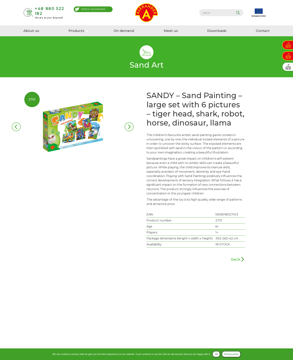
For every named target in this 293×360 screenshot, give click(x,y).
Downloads (216, 31)
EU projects (259, 13)
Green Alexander (93, 9)
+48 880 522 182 (49, 11)
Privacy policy (231, 354)
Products (76, 31)
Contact (263, 31)
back (235, 259)
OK (216, 354)
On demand (124, 31)
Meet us (171, 31)
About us (31, 31)
